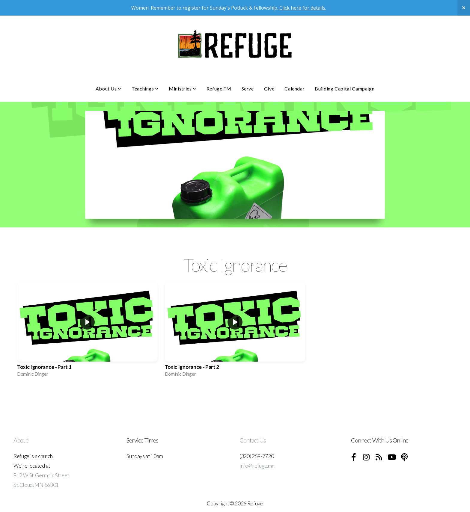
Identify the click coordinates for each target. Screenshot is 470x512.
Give (269, 88)
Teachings (145, 88)
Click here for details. (302, 7)
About (20, 440)
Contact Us (252, 440)
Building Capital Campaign (344, 88)
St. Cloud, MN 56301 (36, 485)
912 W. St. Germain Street (41, 475)
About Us (108, 88)
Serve (248, 88)
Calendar (294, 88)
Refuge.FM (219, 88)
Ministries (182, 88)
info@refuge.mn (257, 466)
